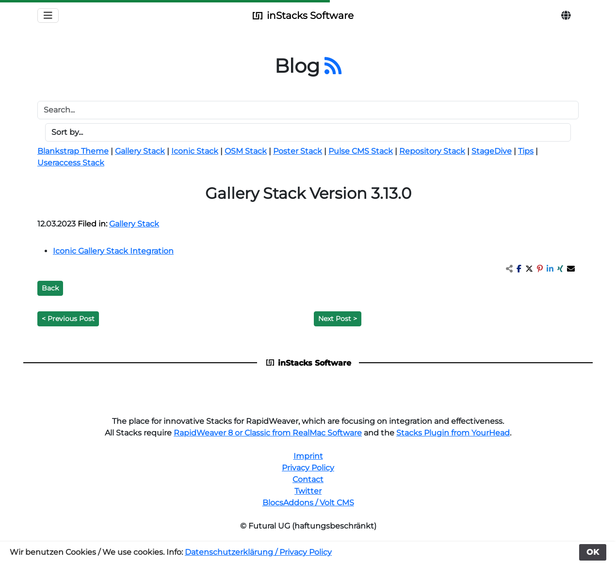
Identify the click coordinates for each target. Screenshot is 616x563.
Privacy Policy (308, 467)
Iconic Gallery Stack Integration (113, 251)
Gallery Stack (140, 151)
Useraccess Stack (70, 162)
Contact (308, 479)
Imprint (308, 456)
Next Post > (337, 318)
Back (50, 288)
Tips (526, 151)
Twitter (308, 491)
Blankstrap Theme (73, 151)
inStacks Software (302, 15)
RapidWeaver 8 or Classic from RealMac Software (268, 432)
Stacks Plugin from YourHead (453, 432)
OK (592, 552)
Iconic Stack (194, 151)
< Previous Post (68, 318)
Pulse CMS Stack (360, 151)
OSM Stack (246, 151)
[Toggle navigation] (48, 15)
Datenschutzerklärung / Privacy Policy (258, 552)
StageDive (491, 151)
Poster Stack (297, 151)
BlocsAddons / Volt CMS (308, 502)
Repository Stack (432, 151)
